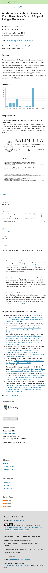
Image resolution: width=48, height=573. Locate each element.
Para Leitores (7, 482)
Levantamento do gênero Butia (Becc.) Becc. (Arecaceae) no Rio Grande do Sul (23, 329)
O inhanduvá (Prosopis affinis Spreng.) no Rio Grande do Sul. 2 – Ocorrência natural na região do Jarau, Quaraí (26, 318)
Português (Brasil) (9, 470)
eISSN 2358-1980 (9, 433)
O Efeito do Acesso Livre (17, 303)
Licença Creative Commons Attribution (28, 265)
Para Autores (7, 485)
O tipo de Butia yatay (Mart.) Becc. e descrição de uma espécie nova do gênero (25, 370)
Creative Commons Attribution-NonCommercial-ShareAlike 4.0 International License (23, 529)
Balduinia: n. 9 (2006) (13, 344)
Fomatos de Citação (9, 222)
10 (14, 395)
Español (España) (9, 467)
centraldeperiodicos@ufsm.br (19, 560)
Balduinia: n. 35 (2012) (35, 371)
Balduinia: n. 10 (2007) (31, 338)
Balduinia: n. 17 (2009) (23, 363)
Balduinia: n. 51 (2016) (27, 379)
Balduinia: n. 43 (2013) (14, 392)
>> (17, 395)
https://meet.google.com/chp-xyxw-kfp (17, 565)
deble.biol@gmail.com (17, 520)
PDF (6, 195)
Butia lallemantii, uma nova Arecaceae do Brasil (22, 342)
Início (3, 7)
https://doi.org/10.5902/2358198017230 (19, 41)
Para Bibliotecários (8, 488)
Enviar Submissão (10, 419)
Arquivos (10, 7)
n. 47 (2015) (19, 7)
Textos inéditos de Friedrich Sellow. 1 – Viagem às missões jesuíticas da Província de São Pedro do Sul (25, 377)
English (5, 463)
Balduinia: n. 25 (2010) (14, 322)
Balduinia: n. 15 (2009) (23, 357)
